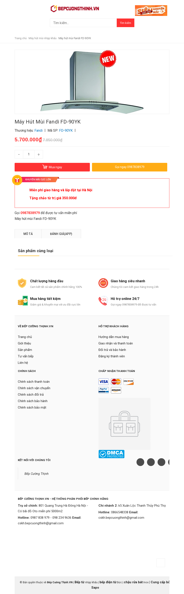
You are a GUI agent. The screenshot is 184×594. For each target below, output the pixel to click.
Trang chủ (25, 337)
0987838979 (30, 213)
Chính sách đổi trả (31, 395)
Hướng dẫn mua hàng (113, 337)
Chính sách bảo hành (33, 401)
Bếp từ (80, 582)
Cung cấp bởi (160, 582)
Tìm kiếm (125, 23)
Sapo (95, 587)
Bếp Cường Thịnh (37, 474)
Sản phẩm (25, 350)
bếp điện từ (108, 582)
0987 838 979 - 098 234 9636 (51, 518)
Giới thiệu (24, 343)
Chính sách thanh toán (34, 382)
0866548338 (119, 512)
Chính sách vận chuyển (34, 388)
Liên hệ (23, 363)
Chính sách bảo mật (32, 407)
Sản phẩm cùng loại (35, 250)
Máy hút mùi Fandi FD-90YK (35, 219)
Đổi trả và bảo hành (112, 350)
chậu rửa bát (133, 582)
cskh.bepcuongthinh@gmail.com (41, 523)
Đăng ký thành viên (111, 356)
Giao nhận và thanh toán (115, 343)
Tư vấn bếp (26, 356)
